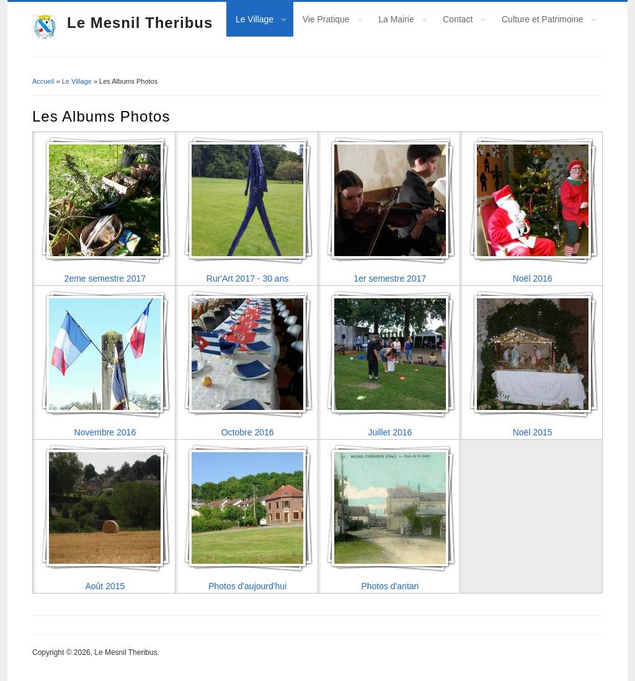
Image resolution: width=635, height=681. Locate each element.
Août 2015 (105, 586)
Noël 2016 (533, 278)
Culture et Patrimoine (544, 21)
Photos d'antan (390, 586)
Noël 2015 (533, 432)
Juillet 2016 (390, 432)
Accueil (43, 81)
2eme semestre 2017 (105, 278)
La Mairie (398, 21)
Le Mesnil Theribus (140, 22)
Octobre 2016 (247, 432)
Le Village (256, 21)
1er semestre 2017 (390, 278)
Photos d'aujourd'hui (247, 586)
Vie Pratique (328, 21)
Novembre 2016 (105, 432)
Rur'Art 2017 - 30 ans (247, 278)
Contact (459, 21)
